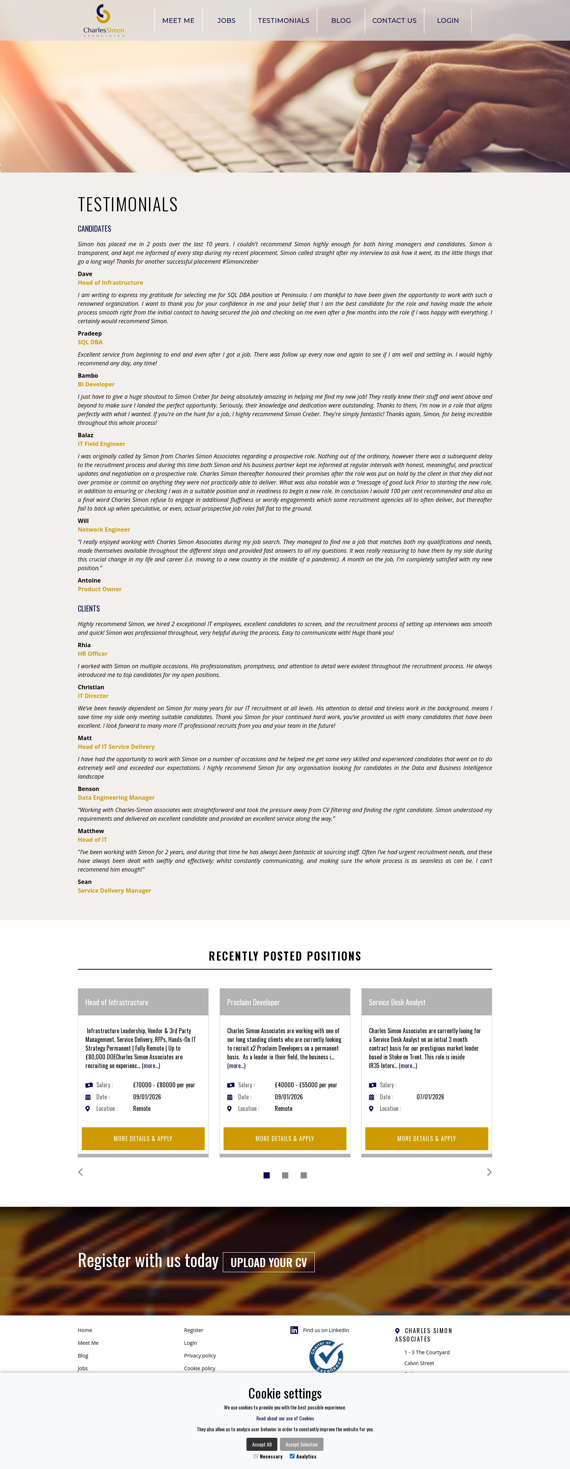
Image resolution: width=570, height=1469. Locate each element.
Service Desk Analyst (397, 1002)
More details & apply (143, 1138)
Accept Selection (302, 1444)
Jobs (226, 21)
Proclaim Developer (253, 1002)
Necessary (267, 1456)
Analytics (303, 1456)
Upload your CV (268, 1262)
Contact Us (394, 21)
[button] (99, 1175)
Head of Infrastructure (116, 1002)
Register (194, 1330)
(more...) (151, 1065)
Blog (341, 21)
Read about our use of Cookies (285, 1418)
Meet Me (178, 21)
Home (85, 1330)
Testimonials (283, 21)
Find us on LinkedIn (319, 1330)
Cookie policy (200, 1368)
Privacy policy (200, 1355)
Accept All (262, 1444)
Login (448, 21)
